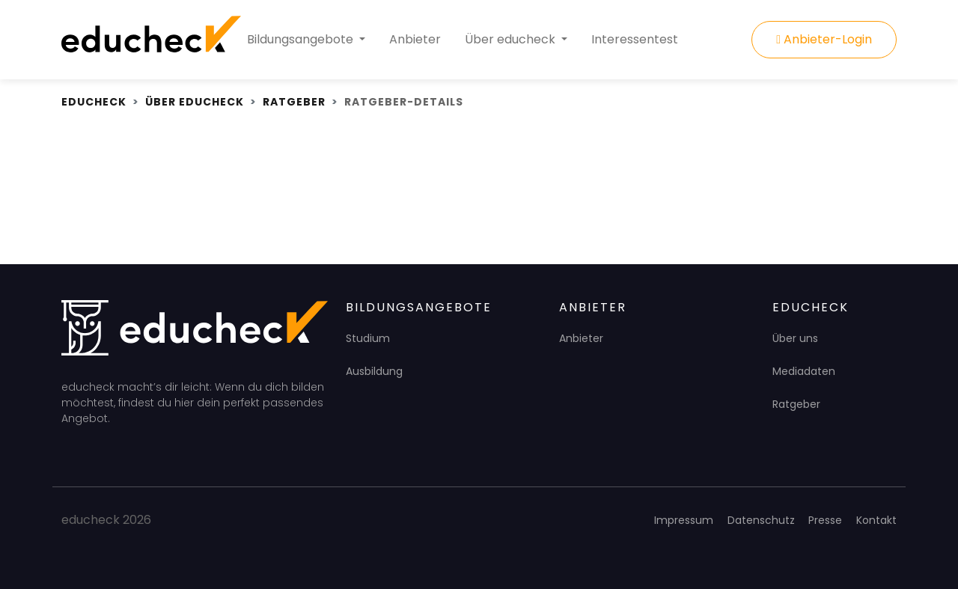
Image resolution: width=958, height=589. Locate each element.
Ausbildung (374, 371)
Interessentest (634, 39)
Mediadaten (803, 371)
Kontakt (876, 520)
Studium (368, 338)
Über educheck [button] (511, 39)
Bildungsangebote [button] (301, 39)
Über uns (795, 338)
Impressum (683, 520)
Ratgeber (796, 404)
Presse (825, 520)
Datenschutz (761, 520)
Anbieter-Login (824, 39)
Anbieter (415, 39)
